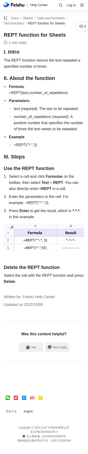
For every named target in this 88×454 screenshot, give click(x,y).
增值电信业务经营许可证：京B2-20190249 (44, 440)
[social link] (10, 398)
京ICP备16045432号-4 (44, 432)
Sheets (28, 18)
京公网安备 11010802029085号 (44, 436)
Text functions (14, 23)
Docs (15, 18)
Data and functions (51, 18)
